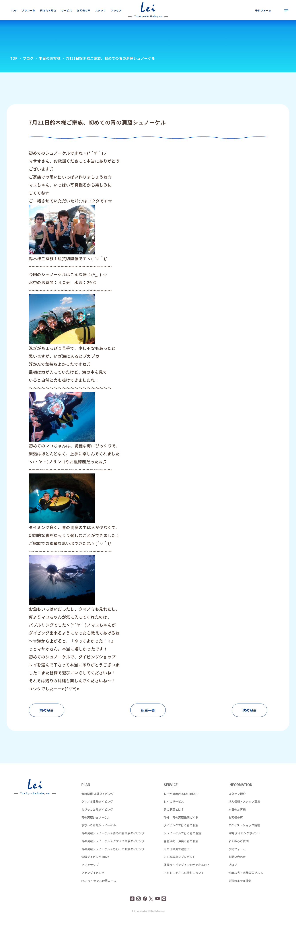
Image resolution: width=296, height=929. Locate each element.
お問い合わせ (237, 865)
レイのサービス (174, 810)
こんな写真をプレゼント (179, 865)
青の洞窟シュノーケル (95, 826)
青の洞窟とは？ (174, 818)
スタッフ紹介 (237, 802)
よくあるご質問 (238, 849)
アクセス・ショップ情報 (244, 834)
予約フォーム (237, 857)
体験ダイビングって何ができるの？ (187, 873)
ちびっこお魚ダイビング (97, 818)
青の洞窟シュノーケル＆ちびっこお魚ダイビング (113, 857)
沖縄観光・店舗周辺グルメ (245, 881)
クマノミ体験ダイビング (97, 810)
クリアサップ (90, 873)
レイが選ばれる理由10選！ (181, 802)
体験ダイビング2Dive (95, 865)
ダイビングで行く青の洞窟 (181, 834)
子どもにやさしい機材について (184, 881)
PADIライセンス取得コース (98, 889)
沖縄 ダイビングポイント (244, 842)
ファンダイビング (92, 881)
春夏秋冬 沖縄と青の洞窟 (181, 849)
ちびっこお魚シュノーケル (98, 834)
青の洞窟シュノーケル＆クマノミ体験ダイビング (113, 849)
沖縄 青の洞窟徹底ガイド (181, 826)
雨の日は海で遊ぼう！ (178, 857)
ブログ (232, 873)
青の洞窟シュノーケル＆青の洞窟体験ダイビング (113, 842)
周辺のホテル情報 (239, 889)
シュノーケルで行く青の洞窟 (182, 842)
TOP (14, 66)
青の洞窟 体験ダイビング (97, 802)
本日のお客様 (237, 818)
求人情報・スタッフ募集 (244, 810)
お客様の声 (235, 826)
